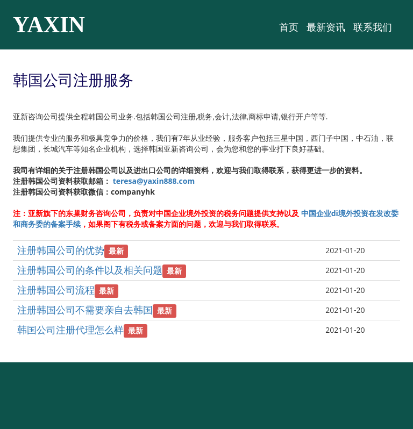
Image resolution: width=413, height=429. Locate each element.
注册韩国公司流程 (56, 289)
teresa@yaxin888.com (154, 181)
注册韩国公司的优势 (60, 250)
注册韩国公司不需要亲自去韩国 (85, 309)
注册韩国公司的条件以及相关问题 (89, 269)
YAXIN (49, 24)
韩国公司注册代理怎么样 (70, 329)
